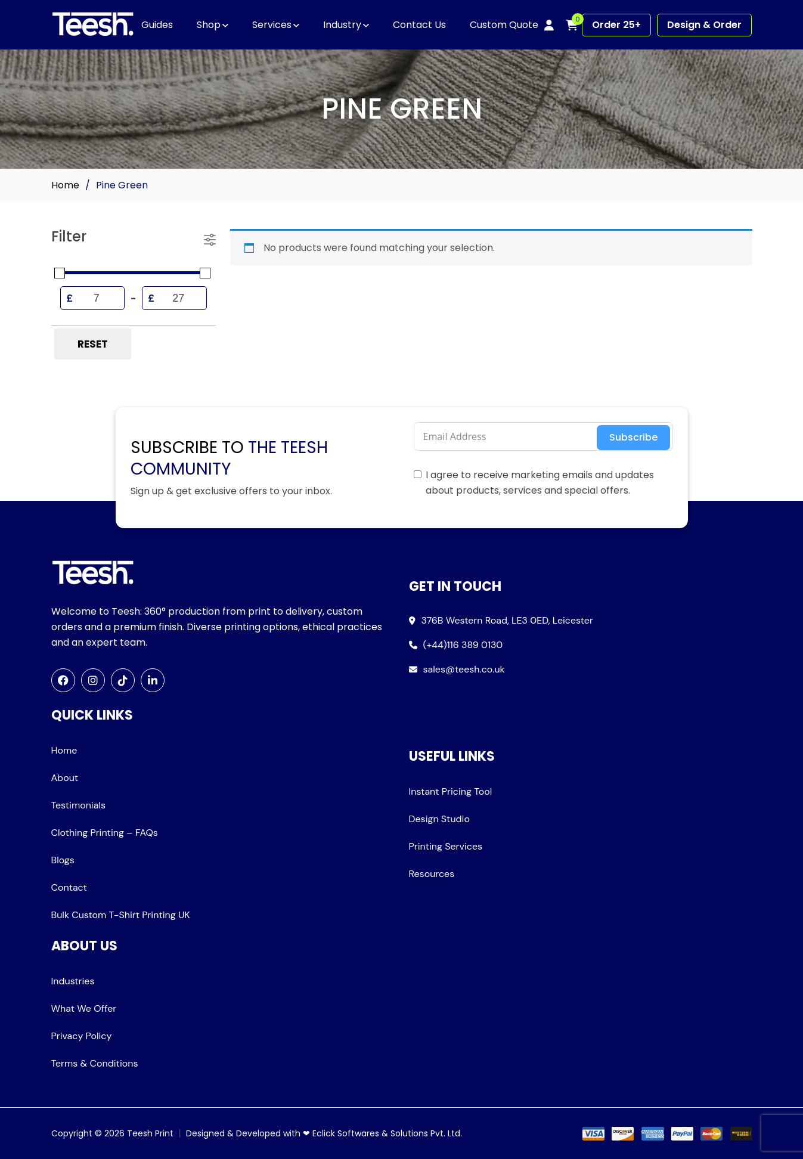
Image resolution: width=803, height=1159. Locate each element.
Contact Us (419, 25)
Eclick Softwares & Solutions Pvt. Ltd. (387, 1133)
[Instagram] (93, 680)
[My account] (549, 25)
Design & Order (704, 25)
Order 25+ (616, 25)
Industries (73, 981)
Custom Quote (504, 25)
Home (65, 185)
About (65, 777)
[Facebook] (63, 680)
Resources (432, 873)
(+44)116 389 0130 (463, 645)
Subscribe (633, 437)
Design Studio (439, 819)
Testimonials (78, 805)
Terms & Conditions (94, 1063)
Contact (69, 887)
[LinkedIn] (153, 680)
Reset (92, 344)
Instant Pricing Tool (450, 791)
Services (272, 25)
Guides (157, 25)
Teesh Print (150, 1133)
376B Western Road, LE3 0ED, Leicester (507, 620)
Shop (209, 25)
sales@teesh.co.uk (464, 669)
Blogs (63, 860)
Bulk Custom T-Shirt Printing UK (120, 915)
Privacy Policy (81, 1036)
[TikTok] (123, 680)
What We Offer (84, 1008)
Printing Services (446, 846)
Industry (342, 25)
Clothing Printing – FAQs (104, 832)
